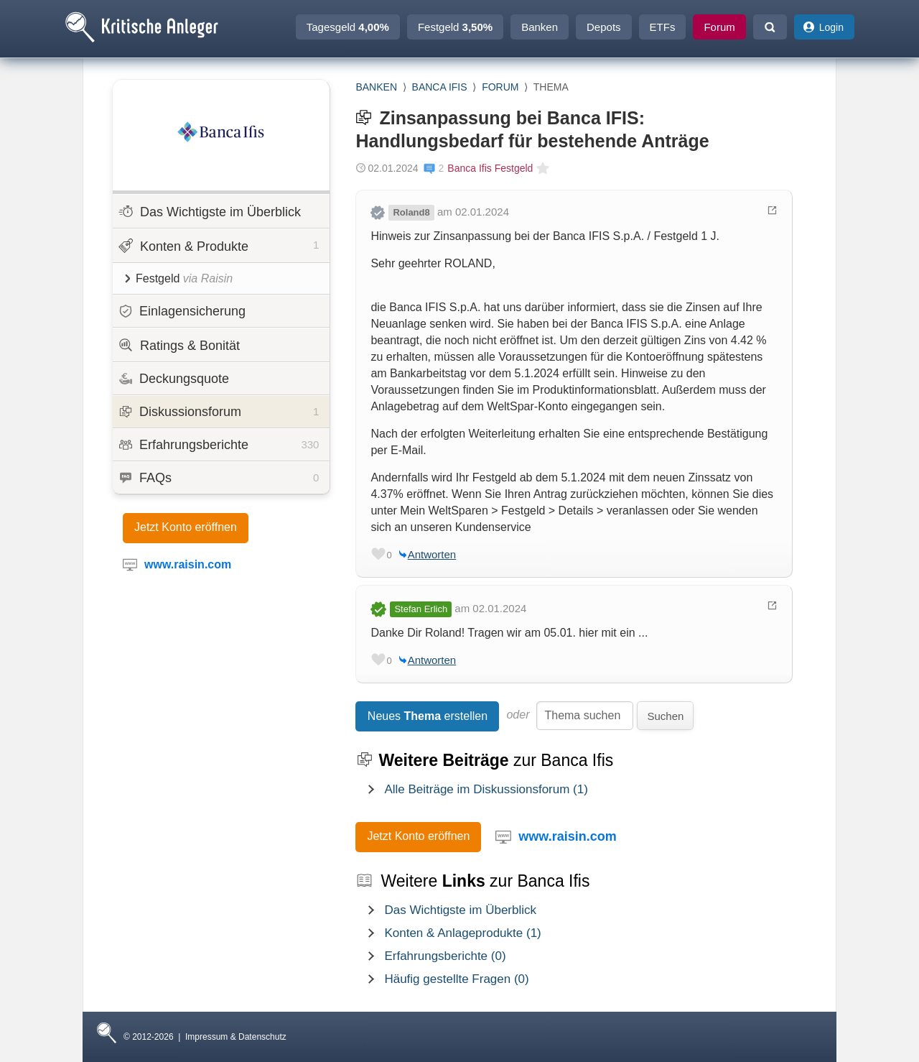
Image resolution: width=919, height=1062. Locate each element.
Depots (604, 27)
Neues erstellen (428, 716)
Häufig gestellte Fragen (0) (456, 979)
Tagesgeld (348, 27)
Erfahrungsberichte (219, 444)
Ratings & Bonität (179, 345)
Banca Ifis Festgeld (490, 168)
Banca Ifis (439, 87)
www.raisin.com (567, 836)
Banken (539, 27)
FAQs (219, 477)
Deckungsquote (174, 378)
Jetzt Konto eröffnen (185, 527)
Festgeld (455, 27)
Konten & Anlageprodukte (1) (462, 933)
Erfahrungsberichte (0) (444, 956)
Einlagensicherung (182, 311)
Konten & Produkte (218, 245)
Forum (719, 27)
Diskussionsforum (219, 411)
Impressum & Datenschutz (235, 1037)
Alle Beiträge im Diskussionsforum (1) (485, 789)
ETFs (663, 27)
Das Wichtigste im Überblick (209, 211)
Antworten (432, 554)
